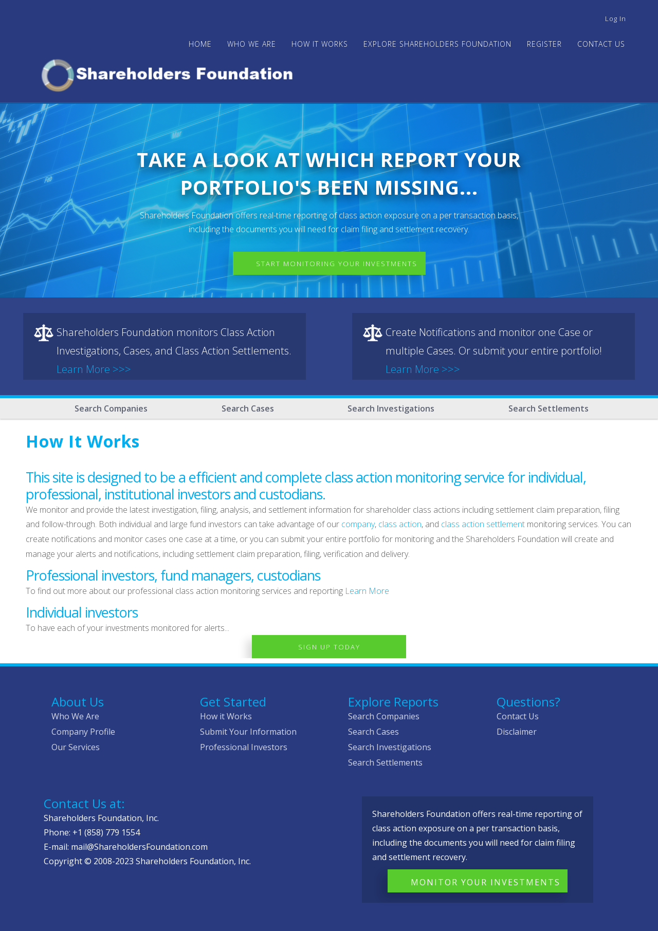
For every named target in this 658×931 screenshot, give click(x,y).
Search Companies (111, 408)
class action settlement (483, 524)
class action (400, 524)
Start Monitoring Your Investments (336, 263)
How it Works (226, 716)
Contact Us (601, 44)
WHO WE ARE (251, 44)
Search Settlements (548, 408)
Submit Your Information (248, 731)
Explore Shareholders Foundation (437, 44)
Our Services (75, 747)
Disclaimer (517, 731)
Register (544, 44)
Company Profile (83, 731)
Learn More (367, 591)
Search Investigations (391, 408)
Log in (615, 18)
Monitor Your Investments (485, 882)
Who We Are (75, 716)
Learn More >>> (94, 369)
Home (200, 44)
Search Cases (248, 408)
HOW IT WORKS (319, 44)
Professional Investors (243, 747)
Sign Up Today (329, 646)
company (358, 524)
